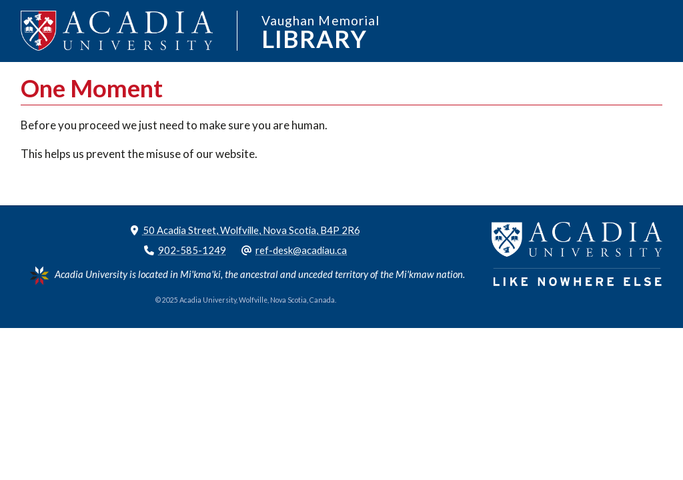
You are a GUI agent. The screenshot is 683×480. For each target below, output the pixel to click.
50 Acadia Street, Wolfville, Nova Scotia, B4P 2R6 (251, 230)
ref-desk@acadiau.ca (301, 250)
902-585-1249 (192, 250)
